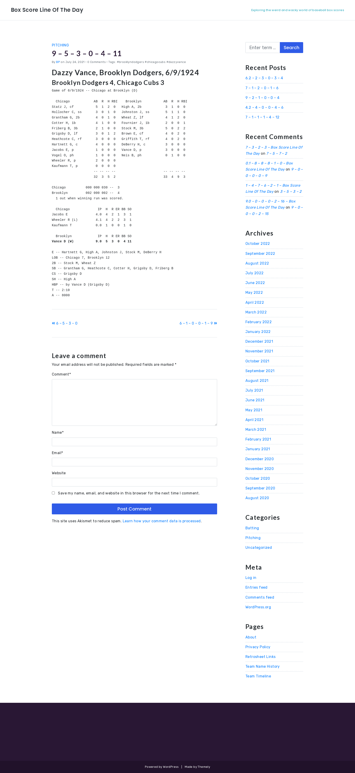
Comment (61, 374)
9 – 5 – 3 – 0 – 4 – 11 (87, 53)
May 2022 (254, 292)
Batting (252, 528)
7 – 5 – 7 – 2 (276, 153)
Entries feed (256, 587)
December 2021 (259, 341)
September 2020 (260, 488)
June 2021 (254, 400)
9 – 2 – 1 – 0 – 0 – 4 (262, 98)
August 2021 (256, 380)
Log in (250, 578)
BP (58, 62)
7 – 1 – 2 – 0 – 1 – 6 (261, 88)
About (250, 637)
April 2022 (254, 302)
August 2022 (257, 263)
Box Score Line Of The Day (47, 10)
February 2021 (258, 439)
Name (58, 432)
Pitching (60, 45)
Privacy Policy (258, 647)
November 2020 (259, 469)
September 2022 (260, 253)
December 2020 (259, 459)
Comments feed (259, 597)
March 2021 (255, 429)
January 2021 (257, 449)
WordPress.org (258, 607)
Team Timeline (258, 676)
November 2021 (259, 351)
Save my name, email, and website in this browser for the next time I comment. (129, 493)
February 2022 (258, 322)
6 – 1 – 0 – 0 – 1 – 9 (198, 323)
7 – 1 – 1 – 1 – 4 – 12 (262, 117)
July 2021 (254, 390)
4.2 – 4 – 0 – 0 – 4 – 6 (264, 107)
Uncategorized (258, 547)
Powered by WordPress (162, 766)
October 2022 (257, 243)
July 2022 (254, 273)
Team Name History (262, 666)
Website (59, 473)
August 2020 (257, 498)
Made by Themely (197, 766)
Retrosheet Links (260, 657)
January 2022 (258, 332)
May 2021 (253, 410)
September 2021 (260, 371)
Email (57, 453)
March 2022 (256, 312)
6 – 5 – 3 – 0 (64, 323)
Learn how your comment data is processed (162, 521)
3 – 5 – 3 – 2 (291, 191)
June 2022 (255, 283)
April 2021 (254, 420)
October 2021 (257, 361)
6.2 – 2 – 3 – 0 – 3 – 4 (264, 78)
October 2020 (257, 478)
